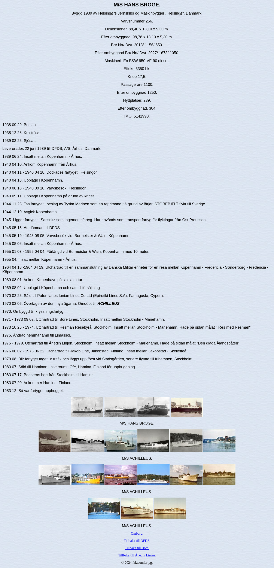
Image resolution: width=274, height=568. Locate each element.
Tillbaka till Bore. (137, 548)
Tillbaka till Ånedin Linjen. (137, 555)
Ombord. (137, 533)
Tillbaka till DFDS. (137, 541)
